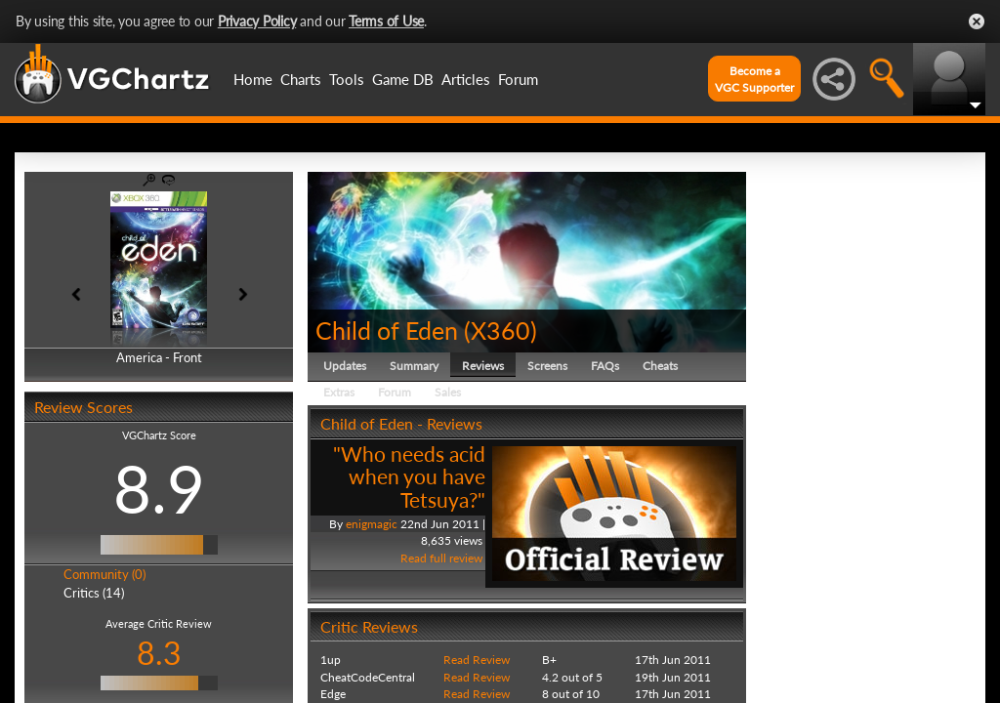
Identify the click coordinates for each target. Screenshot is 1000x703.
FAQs (605, 365)
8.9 (159, 488)
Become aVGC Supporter (754, 79)
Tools (346, 79)
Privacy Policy (257, 21)
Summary (414, 365)
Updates (344, 365)
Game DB (403, 79)
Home (252, 79)
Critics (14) (93, 592)
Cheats (660, 365)
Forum (518, 79)
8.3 (159, 653)
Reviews (483, 365)
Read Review (476, 659)
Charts (300, 79)
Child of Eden (386, 330)
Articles (465, 79)
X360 (500, 330)
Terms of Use (386, 21)
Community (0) (104, 574)
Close (976, 21)
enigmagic (371, 524)
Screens (547, 365)
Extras (338, 392)
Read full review (441, 558)
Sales (448, 392)
